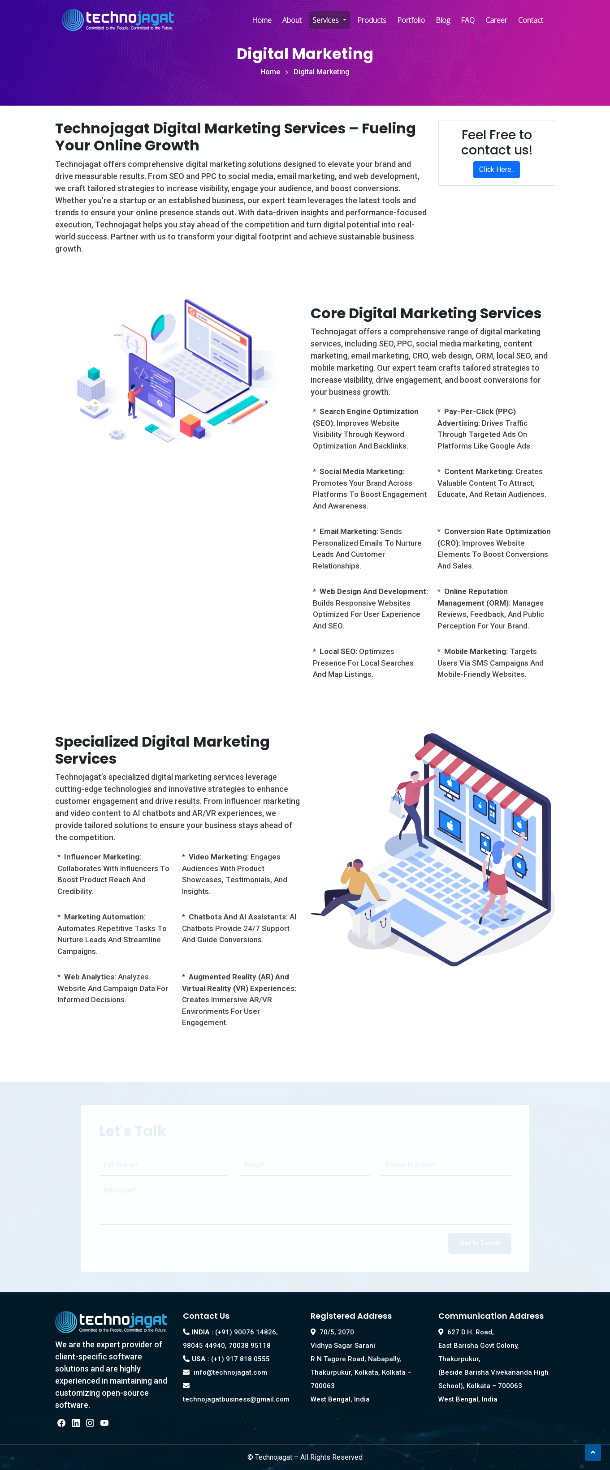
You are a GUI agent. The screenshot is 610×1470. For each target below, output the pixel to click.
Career (496, 20)
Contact (530, 20)
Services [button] (326, 20)
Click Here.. (496, 169)
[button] (593, 1452)
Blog (443, 20)
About (292, 20)
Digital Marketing (322, 72)
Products (371, 20)
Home (262, 20)
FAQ (468, 20)
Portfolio (411, 20)
